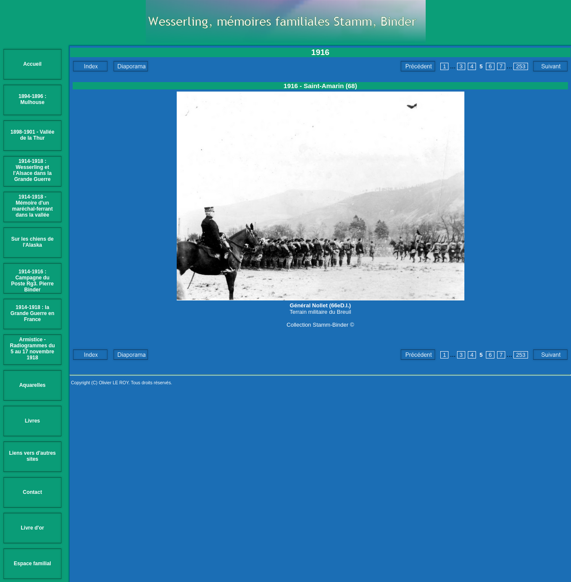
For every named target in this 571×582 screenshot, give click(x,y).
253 (520, 66)
